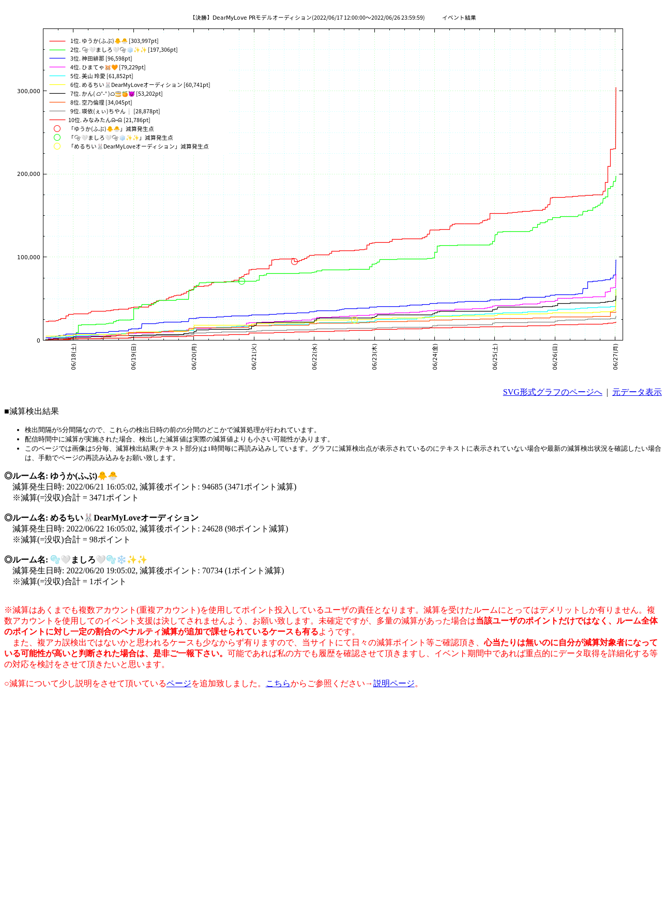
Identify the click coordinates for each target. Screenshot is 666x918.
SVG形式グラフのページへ (552, 392)
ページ (178, 683)
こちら (278, 683)
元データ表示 (637, 392)
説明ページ (394, 683)
